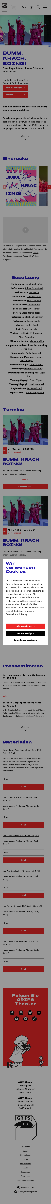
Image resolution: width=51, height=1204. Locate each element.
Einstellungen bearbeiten (25, 640)
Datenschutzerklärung (16, 614)
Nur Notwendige (24, 633)
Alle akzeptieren (24, 626)
